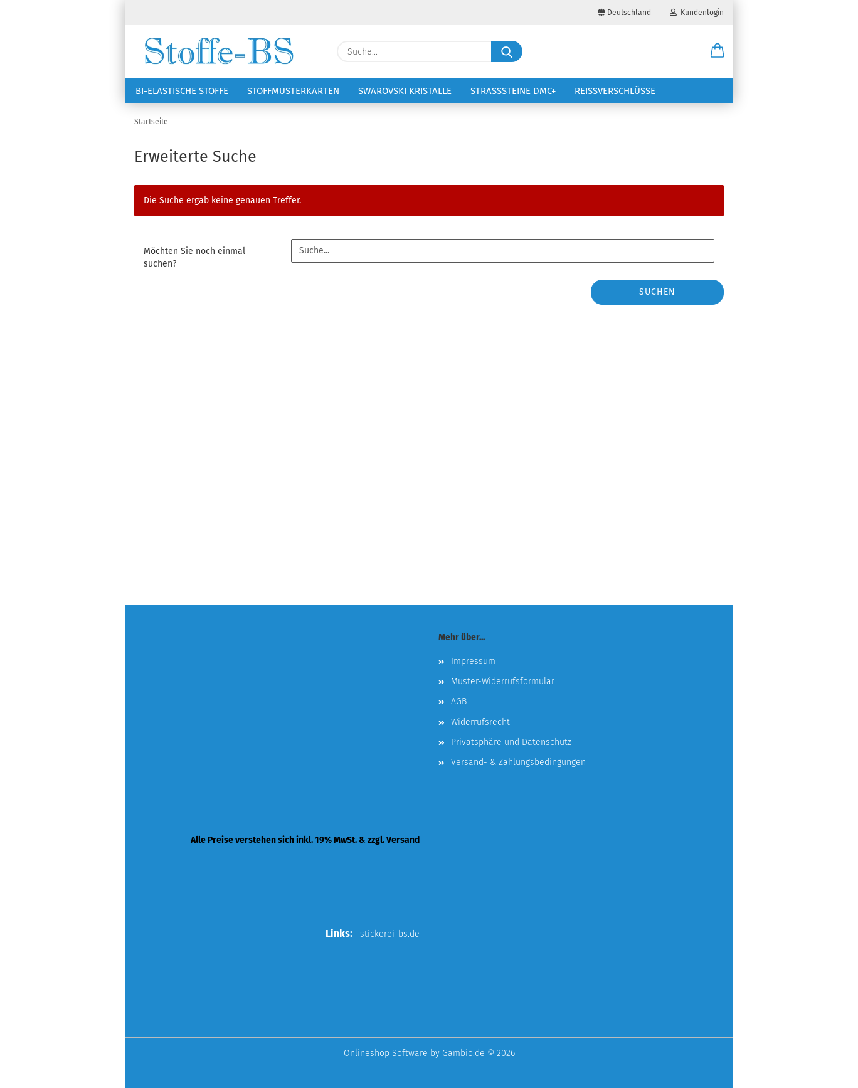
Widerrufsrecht (480, 722)
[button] (717, 51)
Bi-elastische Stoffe (181, 91)
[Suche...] (506, 51)
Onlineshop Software (386, 1053)
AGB (459, 701)
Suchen (657, 292)
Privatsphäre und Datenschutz (511, 742)
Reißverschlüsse (615, 91)
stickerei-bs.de (390, 934)
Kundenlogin (697, 12)
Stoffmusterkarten (293, 91)
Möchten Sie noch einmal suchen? (194, 257)
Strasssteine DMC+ (513, 91)
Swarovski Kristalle (405, 91)
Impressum (473, 661)
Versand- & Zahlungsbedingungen (518, 762)
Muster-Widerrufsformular (502, 681)
